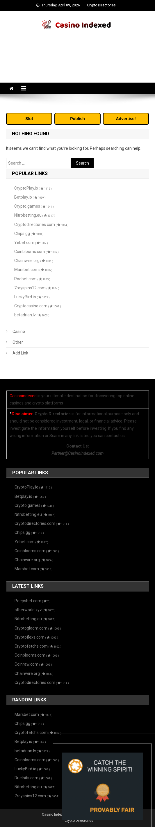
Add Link (20, 353)
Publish (77, 118)
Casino (19, 331)
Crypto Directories (101, 5)
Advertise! (126, 118)
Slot (29, 118)
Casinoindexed (23, 395)
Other (18, 342)
